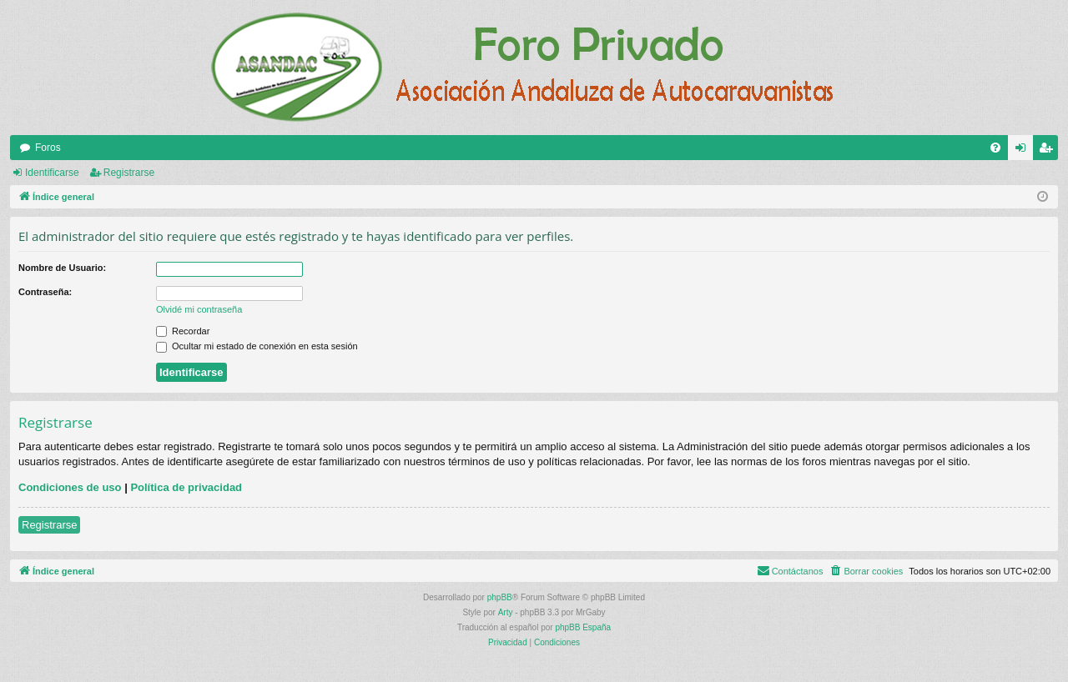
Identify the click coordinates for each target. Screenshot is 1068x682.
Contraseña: (45, 292)
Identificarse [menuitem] (1024, 151)
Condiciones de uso (70, 487)
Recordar (182, 331)
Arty (505, 612)
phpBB (499, 597)
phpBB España (583, 627)
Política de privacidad (186, 487)
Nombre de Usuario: (62, 268)
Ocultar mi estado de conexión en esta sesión (257, 346)
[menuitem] (995, 147)
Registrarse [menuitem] (1049, 151)
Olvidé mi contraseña (199, 309)
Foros (48, 147)
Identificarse (52, 172)
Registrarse (128, 172)
